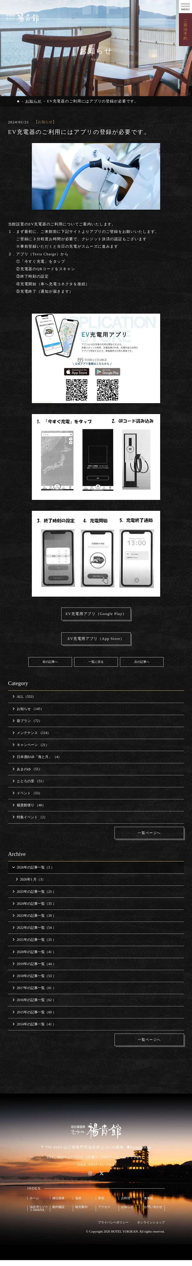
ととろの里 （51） (29, 787)
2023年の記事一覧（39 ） (34, 921)
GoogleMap (140, 1153)
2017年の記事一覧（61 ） (34, 994)
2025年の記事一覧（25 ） (34, 897)
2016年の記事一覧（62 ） (34, 1006)
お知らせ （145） (28, 714)
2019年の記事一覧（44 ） (34, 969)
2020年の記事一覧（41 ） (34, 957)
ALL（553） (24, 702)
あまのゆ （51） (27, 775)
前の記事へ (50, 667)
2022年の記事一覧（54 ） (34, 933)
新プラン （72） (27, 726)
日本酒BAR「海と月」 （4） (37, 763)
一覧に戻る (96, 667)
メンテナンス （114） (31, 738)
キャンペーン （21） (30, 750)
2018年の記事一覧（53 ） (34, 982)
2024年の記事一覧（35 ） (34, 909)
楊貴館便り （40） (29, 811)
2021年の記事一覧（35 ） (34, 945)
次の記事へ (141, 667)
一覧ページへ (151, 838)
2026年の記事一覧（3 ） (33, 873)
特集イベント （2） (29, 823)
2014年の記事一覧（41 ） (34, 1030)
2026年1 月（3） (30, 885)
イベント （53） (27, 799)
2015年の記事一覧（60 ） (34, 1018)
